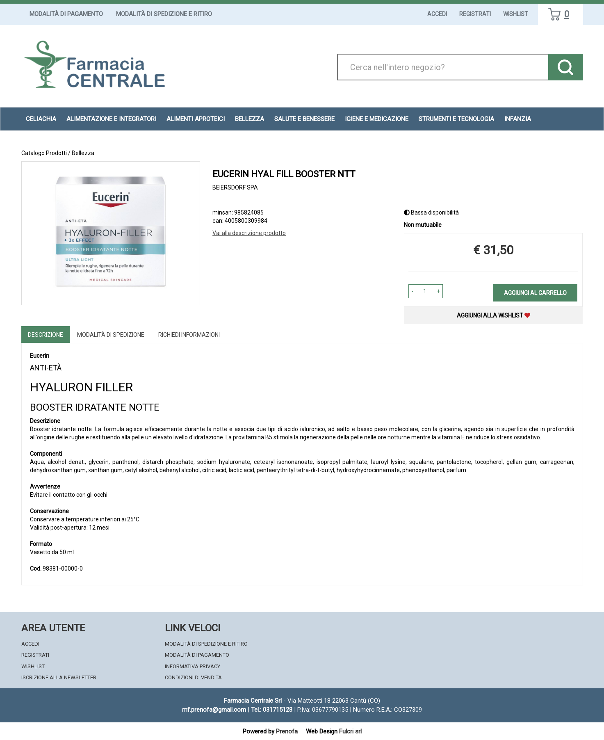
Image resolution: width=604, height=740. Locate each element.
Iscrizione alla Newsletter (58, 677)
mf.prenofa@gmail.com (214, 709)
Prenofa (287, 731)
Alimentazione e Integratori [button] (111, 119)
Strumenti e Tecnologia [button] (456, 119)
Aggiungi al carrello (535, 293)
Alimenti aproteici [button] (195, 119)
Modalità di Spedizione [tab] (110, 334)
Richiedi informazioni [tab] (189, 334)
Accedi (437, 14)
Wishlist (515, 14)
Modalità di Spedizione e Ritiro (164, 14)
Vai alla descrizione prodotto (249, 233)
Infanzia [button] (517, 119)
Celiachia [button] (41, 119)
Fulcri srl (350, 731)
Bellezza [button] (249, 119)
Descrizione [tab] (45, 334)
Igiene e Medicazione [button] (376, 119)
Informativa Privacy (192, 666)
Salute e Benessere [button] (304, 119)
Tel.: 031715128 (271, 709)
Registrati (475, 14)
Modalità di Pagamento (66, 14)
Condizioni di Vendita (193, 677)
